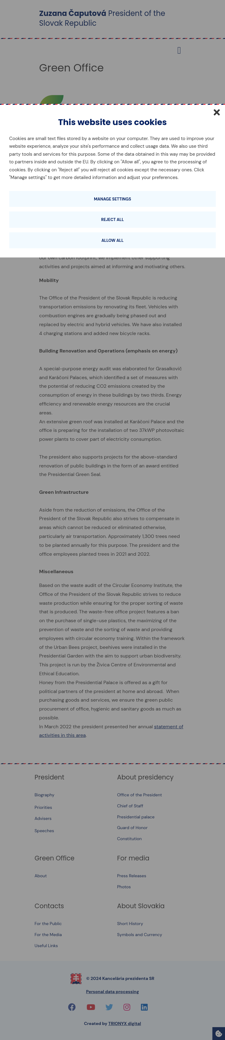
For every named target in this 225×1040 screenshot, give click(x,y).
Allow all (112, 240)
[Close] (216, 112)
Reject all (112, 219)
